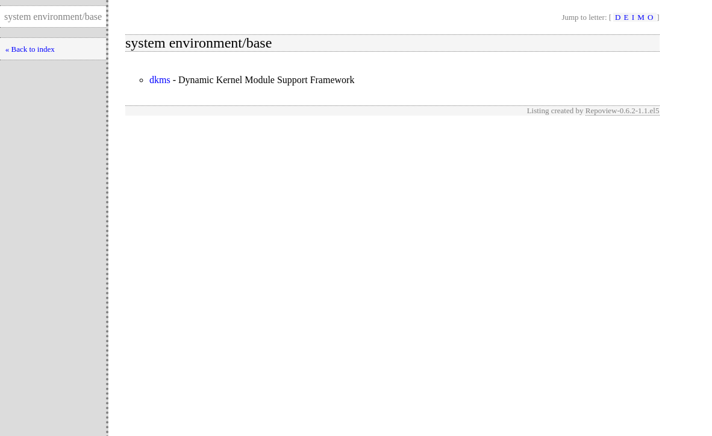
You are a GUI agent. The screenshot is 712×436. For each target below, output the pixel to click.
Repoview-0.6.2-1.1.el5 (623, 110)
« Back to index (30, 49)
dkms (159, 80)
